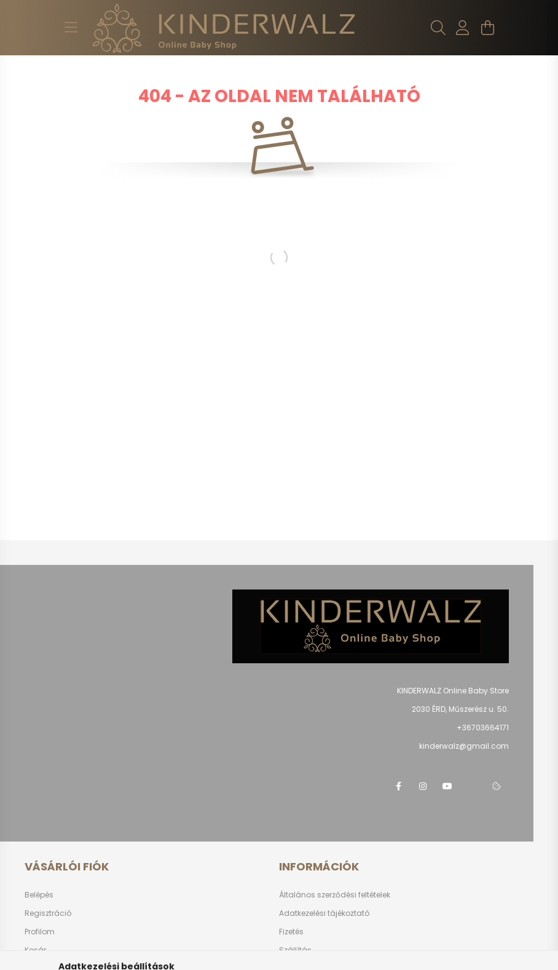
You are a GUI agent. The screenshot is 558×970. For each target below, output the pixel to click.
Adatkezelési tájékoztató (324, 913)
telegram (472, 786)
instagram (423, 786)
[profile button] (462, 27)
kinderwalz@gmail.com (464, 746)
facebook (398, 786)
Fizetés (291, 931)
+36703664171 (483, 727)
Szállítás (295, 950)
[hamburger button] (70, 27)
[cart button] (487, 27)
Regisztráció (48, 913)
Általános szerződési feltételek (334, 894)
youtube (447, 786)
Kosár (35, 950)
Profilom (40, 931)
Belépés (39, 894)
